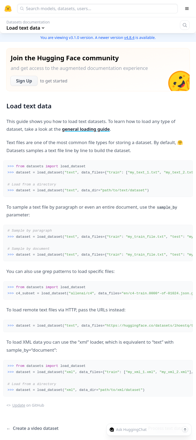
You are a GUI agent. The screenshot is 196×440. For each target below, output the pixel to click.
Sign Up (24, 81)
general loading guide (86, 129)
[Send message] (185, 429)
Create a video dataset (32, 428)
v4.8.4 (129, 37)
